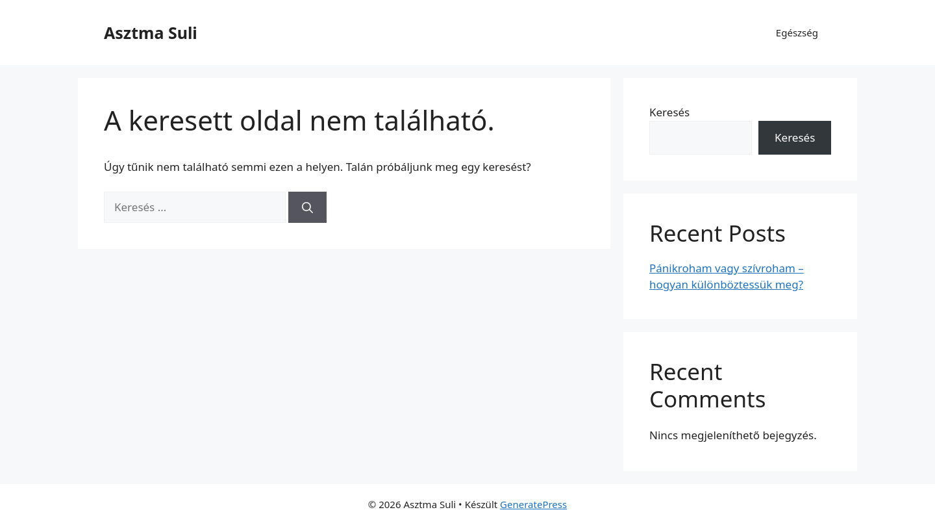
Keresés (669, 112)
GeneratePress (533, 504)
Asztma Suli (150, 32)
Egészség (797, 32)
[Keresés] (307, 207)
